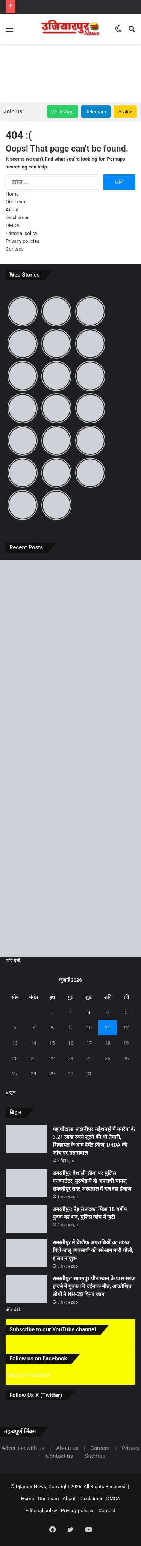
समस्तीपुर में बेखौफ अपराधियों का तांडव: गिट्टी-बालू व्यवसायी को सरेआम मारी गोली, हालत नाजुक (93, 1250)
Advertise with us (23, 1448)
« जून (10, 1092)
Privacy (130, 1448)
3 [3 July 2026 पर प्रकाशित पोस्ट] (89, 1012)
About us (67, 1448)
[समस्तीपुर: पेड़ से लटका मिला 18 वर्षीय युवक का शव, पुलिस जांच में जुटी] (70, 759)
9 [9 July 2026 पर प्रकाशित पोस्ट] (70, 1027)
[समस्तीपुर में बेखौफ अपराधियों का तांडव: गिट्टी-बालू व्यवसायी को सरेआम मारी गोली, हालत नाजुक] (70, 838)
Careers (100, 1448)
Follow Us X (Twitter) (35, 1395)
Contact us (59, 1456)
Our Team (16, 202)
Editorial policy (21, 233)
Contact (14, 249)
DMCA (13, 225)
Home (12, 194)
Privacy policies (22, 241)
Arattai (125, 111)
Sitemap (95, 1456)
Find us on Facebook (28, 1375)
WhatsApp (62, 111)
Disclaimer (17, 217)
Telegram (96, 111)
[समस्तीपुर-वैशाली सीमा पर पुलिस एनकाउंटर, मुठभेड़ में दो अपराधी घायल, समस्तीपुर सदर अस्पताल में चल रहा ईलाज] (70, 679)
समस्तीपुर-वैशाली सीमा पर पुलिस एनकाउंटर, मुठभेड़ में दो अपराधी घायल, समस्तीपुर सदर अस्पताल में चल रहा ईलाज (92, 1181)
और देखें (13, 961)
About (12, 209)
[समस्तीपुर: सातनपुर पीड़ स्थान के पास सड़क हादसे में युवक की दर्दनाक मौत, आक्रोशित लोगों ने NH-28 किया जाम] (70, 917)
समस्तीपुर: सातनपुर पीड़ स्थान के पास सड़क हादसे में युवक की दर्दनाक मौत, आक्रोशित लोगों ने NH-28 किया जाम (94, 1286)
